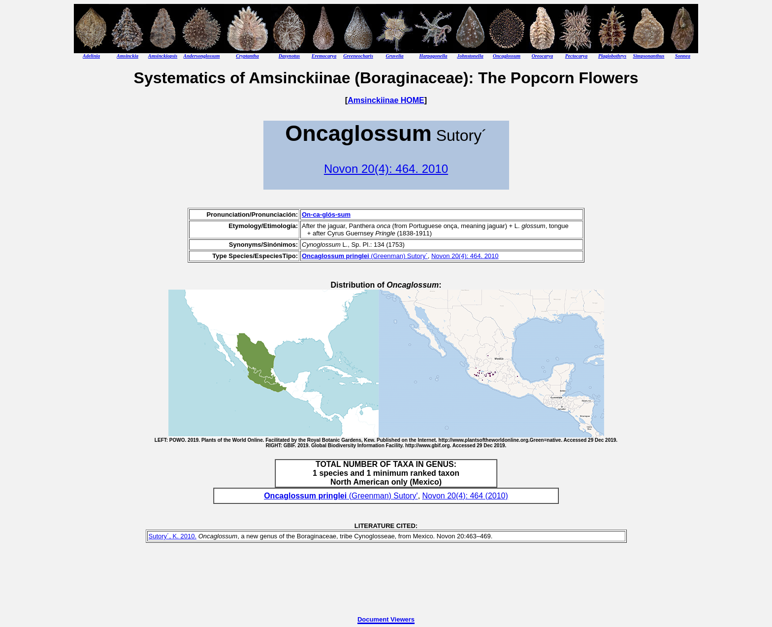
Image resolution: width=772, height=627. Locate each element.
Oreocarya (542, 56)
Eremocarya (324, 56)
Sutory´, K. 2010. (173, 536)
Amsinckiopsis (162, 56)
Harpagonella (433, 56)
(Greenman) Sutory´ (365, 256)
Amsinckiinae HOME (386, 100)
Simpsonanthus (649, 56)
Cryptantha (247, 56)
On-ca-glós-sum (326, 214)
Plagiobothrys (612, 56)
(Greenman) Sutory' (341, 496)
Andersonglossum (202, 56)
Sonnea (682, 56)
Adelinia (91, 56)
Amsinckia (127, 56)
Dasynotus (289, 56)
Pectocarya (576, 56)
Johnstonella (470, 56)
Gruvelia (394, 56)
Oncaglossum (506, 56)
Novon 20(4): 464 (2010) (465, 496)
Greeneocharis (358, 56)
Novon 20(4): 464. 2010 (386, 168)
